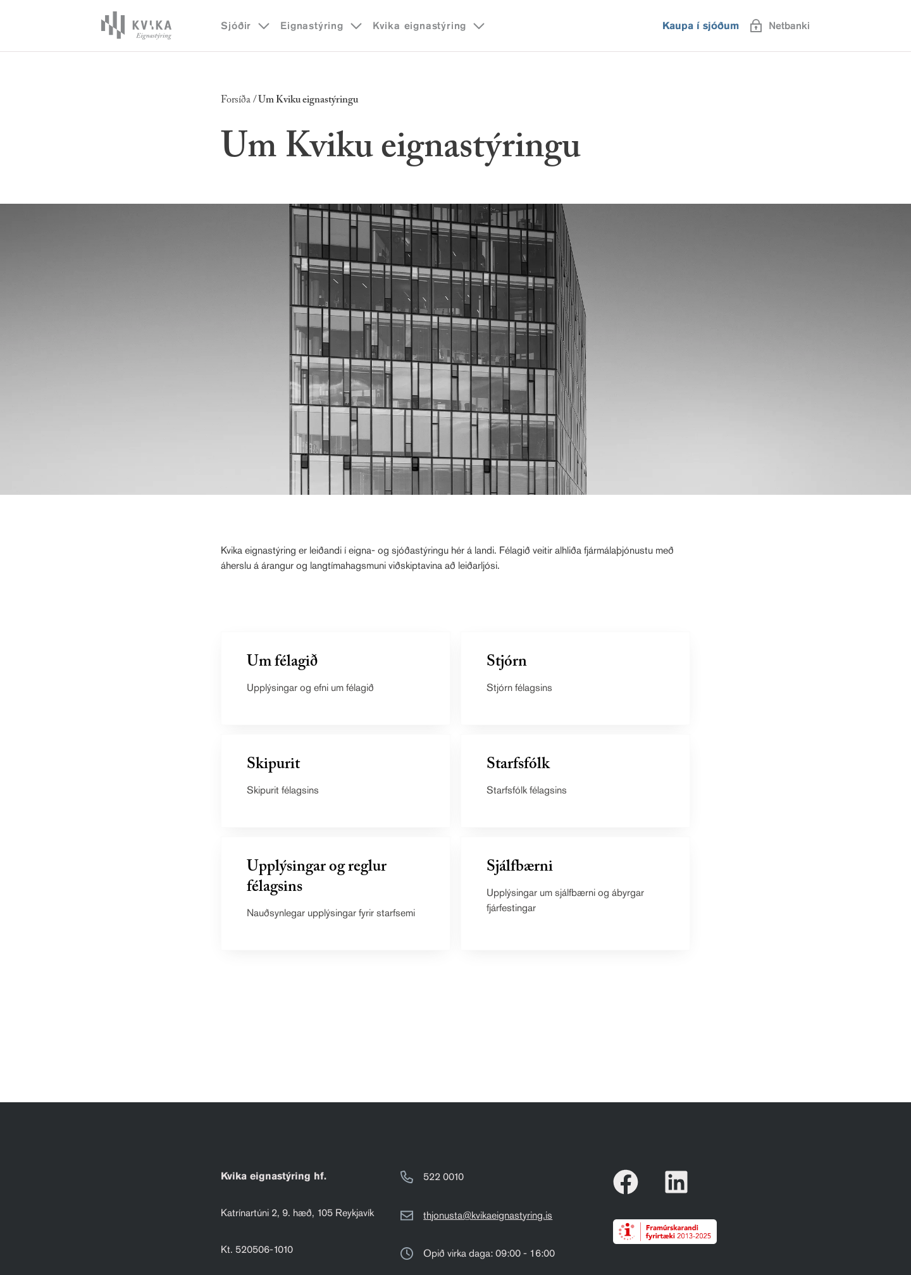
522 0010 (443, 1176)
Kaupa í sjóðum (700, 25)
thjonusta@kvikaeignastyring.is (487, 1215)
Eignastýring (322, 26)
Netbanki (780, 25)
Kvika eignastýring (429, 26)
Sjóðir (246, 26)
